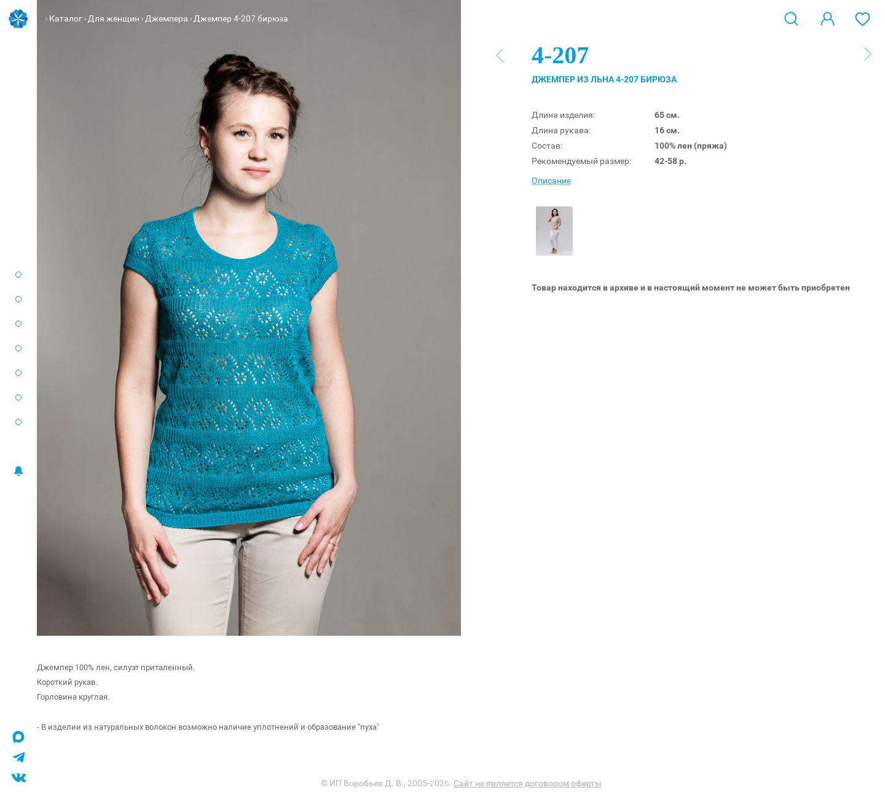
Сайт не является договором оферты (528, 783)
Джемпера (166, 18)
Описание (551, 181)
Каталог (65, 18)
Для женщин (114, 18)
